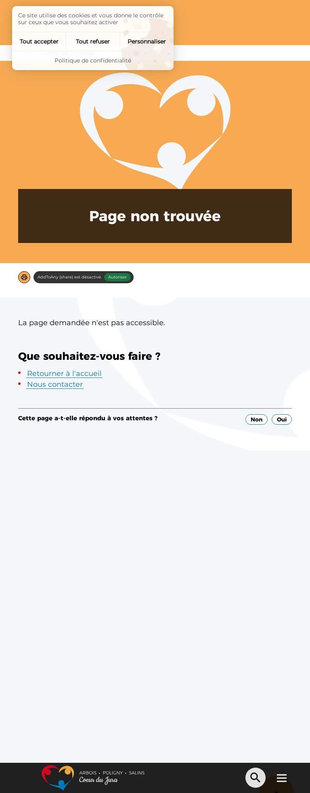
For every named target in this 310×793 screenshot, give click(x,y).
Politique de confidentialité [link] (92, 60)
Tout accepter (39, 41)
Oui (282, 419)
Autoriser (117, 277)
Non (256, 419)
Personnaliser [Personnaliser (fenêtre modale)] (147, 41)
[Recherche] (255, 778)
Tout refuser (93, 41)
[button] (24, 277)
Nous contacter (55, 384)
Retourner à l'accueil (64, 373)
